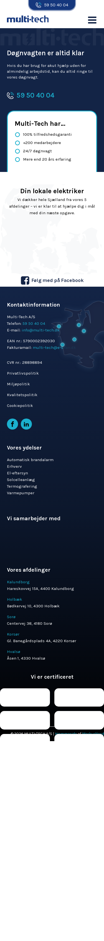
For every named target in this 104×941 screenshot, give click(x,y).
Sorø (11, 616)
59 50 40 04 (56, 4)
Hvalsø (13, 651)
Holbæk (14, 599)
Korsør (13, 634)
